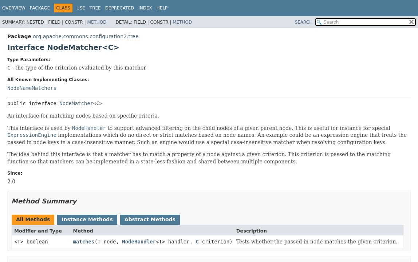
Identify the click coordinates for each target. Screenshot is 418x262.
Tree (95, 8)
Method (97, 22)
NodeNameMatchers (31, 88)
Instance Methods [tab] (87, 219)
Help (162, 8)
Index (145, 8)
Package (40, 8)
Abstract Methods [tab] (150, 219)
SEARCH (304, 22)
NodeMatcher (76, 103)
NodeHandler (139, 242)
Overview (13, 8)
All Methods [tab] (33, 219)
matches (83, 242)
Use (80, 8)
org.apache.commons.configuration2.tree (85, 36)
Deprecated (119, 8)
